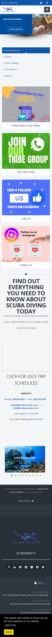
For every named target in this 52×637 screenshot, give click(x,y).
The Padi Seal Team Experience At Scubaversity (30, 604)
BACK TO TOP (26, 501)
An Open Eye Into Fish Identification (35, 612)
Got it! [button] (9, 632)
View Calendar (15, 29)
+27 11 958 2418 (10, 3)
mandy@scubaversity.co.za (25, 405)
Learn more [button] (10, 625)
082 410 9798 (39, 399)
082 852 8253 (18, 399)
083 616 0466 (36, 419)
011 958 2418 (32, 413)
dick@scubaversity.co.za (25, 408)
